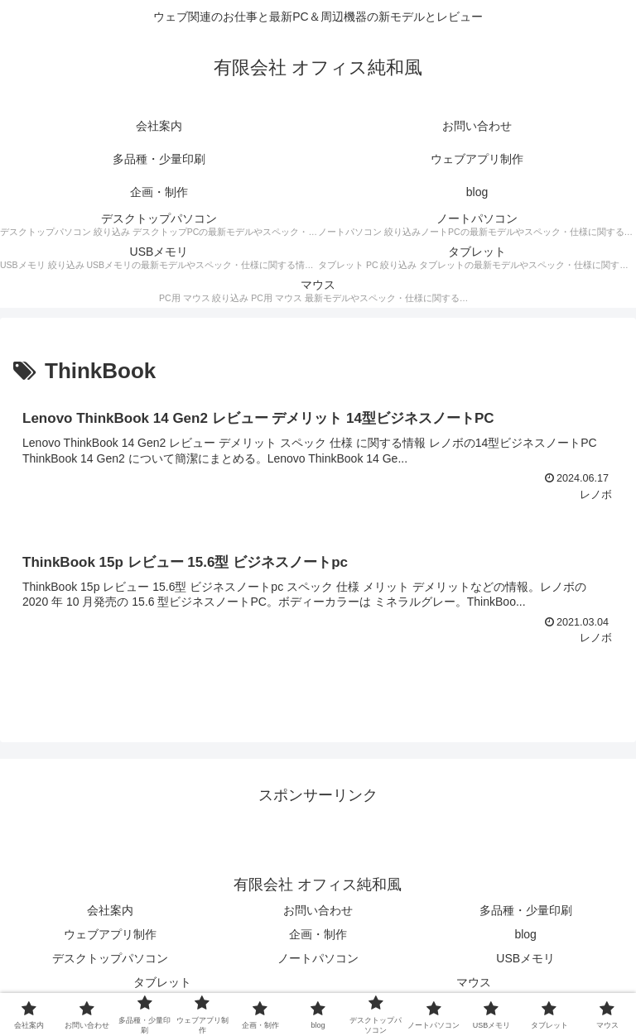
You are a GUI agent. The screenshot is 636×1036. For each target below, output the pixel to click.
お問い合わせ (318, 910)
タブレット (162, 982)
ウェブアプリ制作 (110, 934)
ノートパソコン (318, 958)
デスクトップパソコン (110, 958)
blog (525, 934)
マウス (473, 982)
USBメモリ (525, 958)
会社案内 (110, 910)
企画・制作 (318, 934)
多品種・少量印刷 (525, 910)
